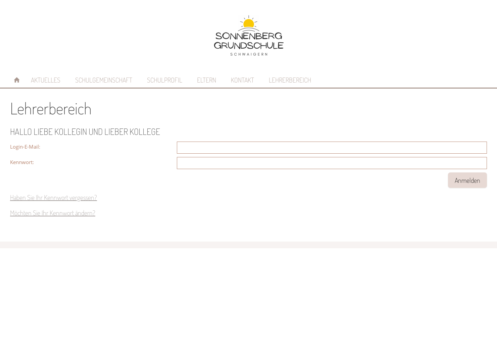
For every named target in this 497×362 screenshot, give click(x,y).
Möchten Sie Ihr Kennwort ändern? (52, 212)
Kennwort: (22, 162)
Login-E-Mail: (25, 146)
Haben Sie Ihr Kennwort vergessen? (53, 197)
